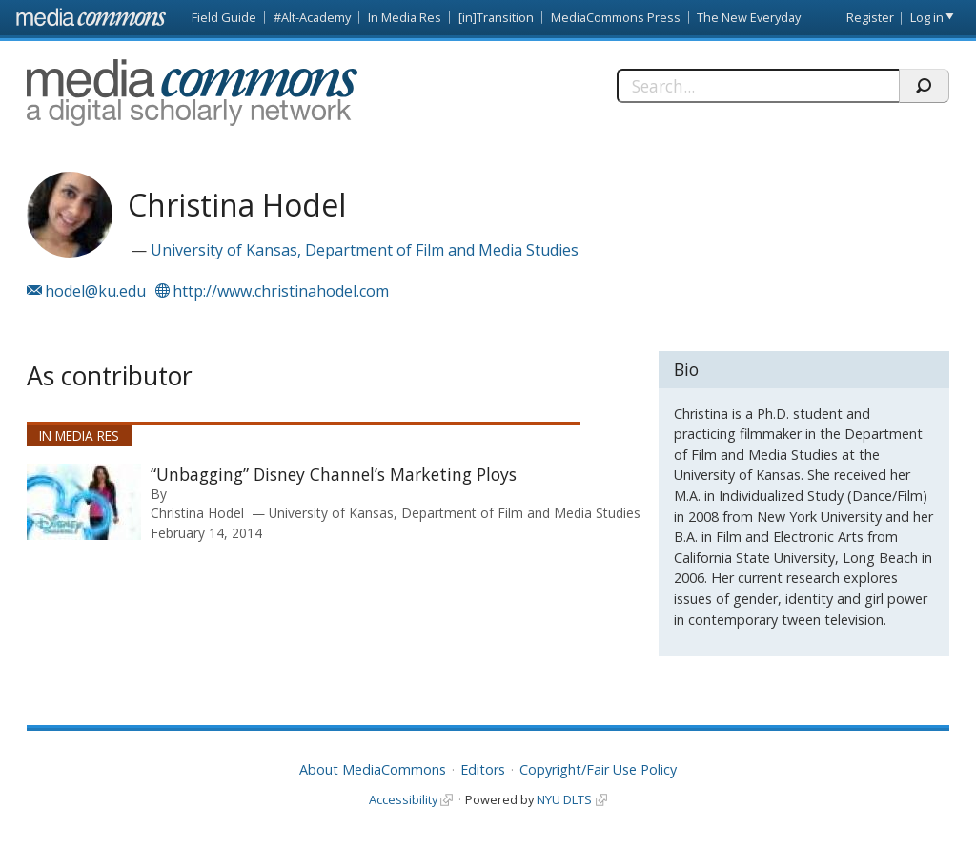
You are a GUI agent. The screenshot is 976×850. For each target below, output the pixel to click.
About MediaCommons (372, 769)
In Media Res (404, 17)
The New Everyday (749, 17)
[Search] (758, 86)
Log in (927, 17)
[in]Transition (496, 17)
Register (870, 17)
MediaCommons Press (616, 17)
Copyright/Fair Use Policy (598, 769)
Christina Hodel (197, 513)
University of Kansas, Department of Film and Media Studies (365, 249)
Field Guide (224, 17)
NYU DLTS (564, 799)
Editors (482, 769)
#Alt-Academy (312, 17)
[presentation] (84, 502)
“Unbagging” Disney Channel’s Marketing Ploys (334, 474)
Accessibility (403, 799)
